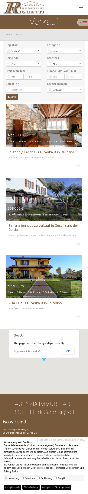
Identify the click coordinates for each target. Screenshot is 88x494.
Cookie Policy (73, 468)
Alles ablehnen (31, 487)
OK (68, 351)
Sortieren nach (57, 84)
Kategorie (53, 45)
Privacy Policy (11, 471)
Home (9, 34)
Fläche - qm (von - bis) (61, 71)
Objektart (12, 45)
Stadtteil (53, 58)
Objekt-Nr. (12, 84)
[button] (44, 357)
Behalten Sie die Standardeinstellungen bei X (62, 440)
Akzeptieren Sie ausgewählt (56, 487)
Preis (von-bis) (15, 71)
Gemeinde (12, 58)
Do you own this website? (27, 351)
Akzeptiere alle (12, 487)
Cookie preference (40, 468)
